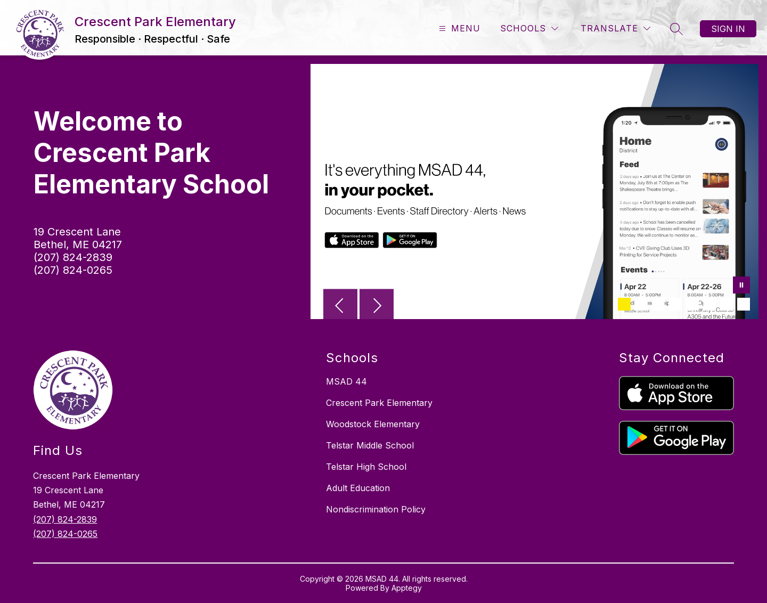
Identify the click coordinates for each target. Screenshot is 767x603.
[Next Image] (377, 307)
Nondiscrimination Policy (376, 509)
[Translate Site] (615, 28)
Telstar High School (366, 466)
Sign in (728, 28)
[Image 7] (726, 304)
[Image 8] (743, 304)
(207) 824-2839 (73, 257)
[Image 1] (624, 304)
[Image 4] (675, 304)
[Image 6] (709, 304)
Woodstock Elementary (373, 424)
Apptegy (406, 587)
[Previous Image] (340, 307)
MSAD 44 (346, 381)
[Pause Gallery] (741, 286)
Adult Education (358, 488)
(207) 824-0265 (73, 270)
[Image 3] (658, 304)
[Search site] (676, 28)
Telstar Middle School (370, 445)
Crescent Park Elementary (379, 402)
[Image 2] (641, 304)
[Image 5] (692, 304)
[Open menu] (458, 28)
